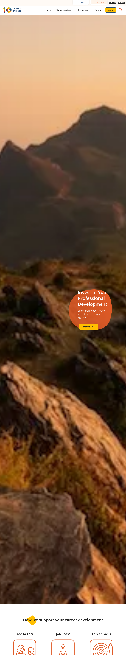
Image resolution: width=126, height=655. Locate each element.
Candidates (99, 2)
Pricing (98, 10)
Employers (81, 2)
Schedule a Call (89, 326)
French (121, 2)
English (112, 2)
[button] (65, 10)
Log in (110, 10)
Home (48, 10)
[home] (13, 10)
